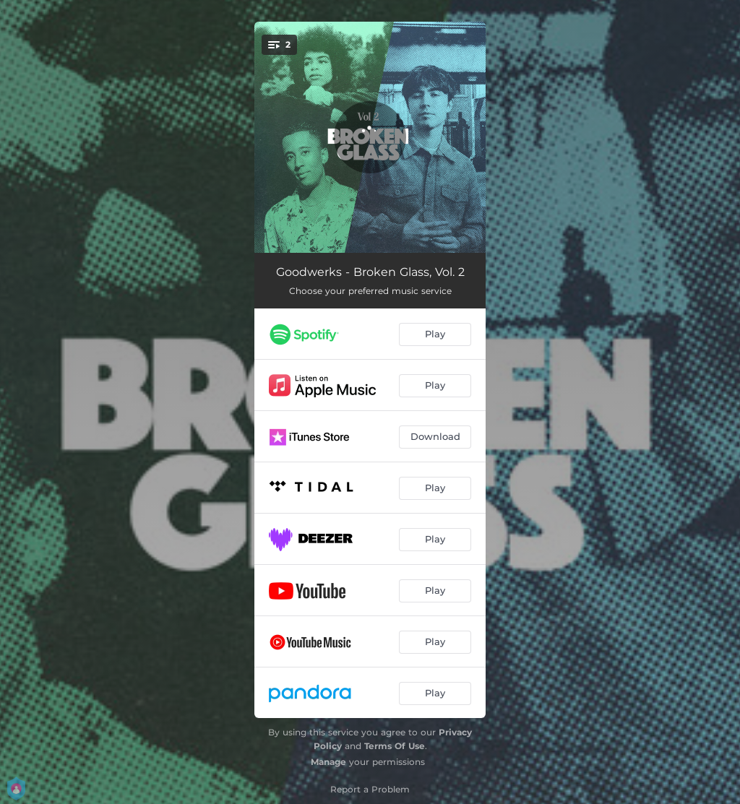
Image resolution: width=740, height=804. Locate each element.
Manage (328, 761)
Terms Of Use (394, 745)
